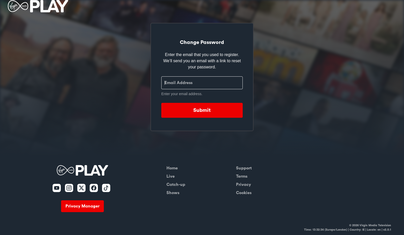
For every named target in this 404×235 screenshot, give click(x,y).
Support (244, 168)
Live (170, 176)
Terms (241, 176)
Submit (202, 110)
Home (172, 168)
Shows (172, 193)
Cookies (243, 193)
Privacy (243, 185)
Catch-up (175, 185)
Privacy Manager (82, 206)
